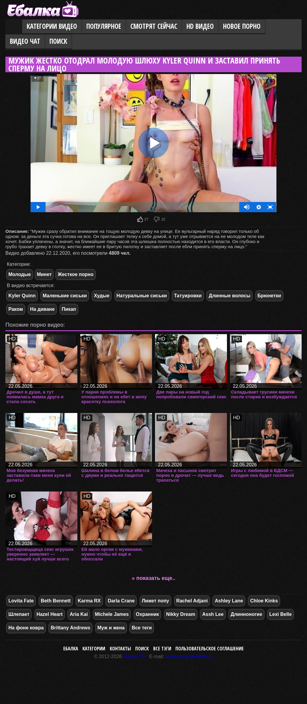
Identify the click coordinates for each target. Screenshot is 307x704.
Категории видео (52, 26)
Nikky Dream (180, 614)
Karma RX (89, 600)
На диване (42, 309)
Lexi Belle (280, 614)
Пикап (69, 309)
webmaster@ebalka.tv (189, 656)
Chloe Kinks (264, 600)
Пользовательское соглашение (209, 648)
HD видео (200, 26)
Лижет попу (155, 600)
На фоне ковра (26, 627)
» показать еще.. (153, 578)
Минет (44, 274)
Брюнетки (269, 295)
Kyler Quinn (22, 295)
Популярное (103, 26)
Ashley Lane (229, 600)
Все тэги (162, 648)
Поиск (58, 41)
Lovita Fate (21, 600)
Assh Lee (212, 614)
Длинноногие (246, 614)
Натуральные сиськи (142, 295)
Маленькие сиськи (65, 295)
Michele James (112, 614)
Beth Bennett (56, 600)
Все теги (142, 627)
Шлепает (18, 614)
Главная (13, 26)
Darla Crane (121, 600)
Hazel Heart (50, 614)
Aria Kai (79, 614)
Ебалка (70, 648)
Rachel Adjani (192, 600)
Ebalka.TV (134, 656)
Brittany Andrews (70, 627)
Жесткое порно (75, 274)
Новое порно (242, 26)
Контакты (120, 648)
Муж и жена (111, 627)
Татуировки (187, 295)
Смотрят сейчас (153, 26)
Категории (93, 648)
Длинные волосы (229, 295)
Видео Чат (25, 41)
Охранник (147, 614)
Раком (15, 309)
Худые (101, 295)
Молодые (19, 274)
